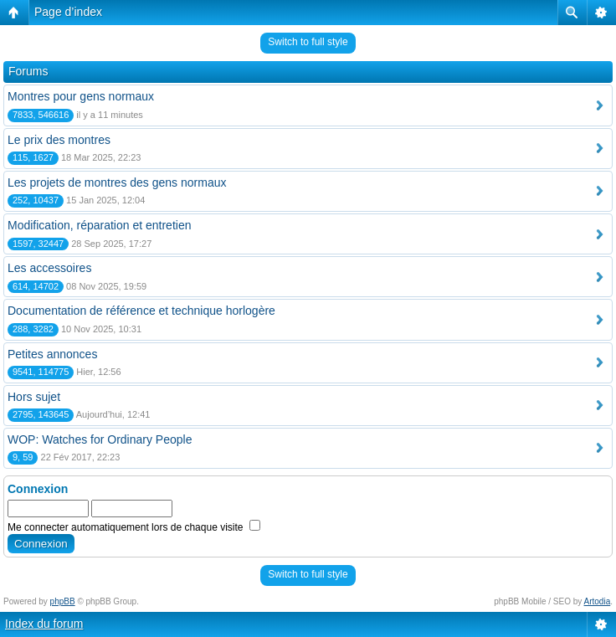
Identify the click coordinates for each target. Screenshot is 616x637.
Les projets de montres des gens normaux (117, 182)
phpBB (62, 601)
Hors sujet (34, 396)
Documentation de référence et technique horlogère (141, 310)
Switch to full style (307, 42)
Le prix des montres (59, 139)
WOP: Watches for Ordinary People (100, 439)
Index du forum (44, 623)
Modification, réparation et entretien (99, 225)
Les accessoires (49, 268)
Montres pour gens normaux (81, 96)
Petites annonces (52, 354)
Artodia (597, 601)
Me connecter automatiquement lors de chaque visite (134, 527)
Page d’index (68, 11)
